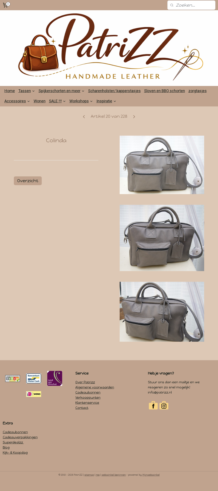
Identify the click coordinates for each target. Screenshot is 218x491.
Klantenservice (87, 411)
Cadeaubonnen (87, 401)
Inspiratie (106, 109)
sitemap (89, 483)
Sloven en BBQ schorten (164, 99)
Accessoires (17, 109)
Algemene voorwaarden (94, 396)
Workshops (81, 109)
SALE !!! (57, 109)
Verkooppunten (87, 406)
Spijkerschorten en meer (62, 99)
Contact (81, 416)
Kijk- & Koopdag (15, 461)
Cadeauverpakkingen (20, 445)
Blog (6, 456)
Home (9, 99)
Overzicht (27, 189)
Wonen (40, 109)
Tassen (26, 99)
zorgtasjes (197, 99)
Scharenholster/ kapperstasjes (114, 99)
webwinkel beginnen (114, 483)
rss (98, 483)
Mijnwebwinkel (151, 483)
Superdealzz (13, 451)
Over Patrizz (85, 390)
